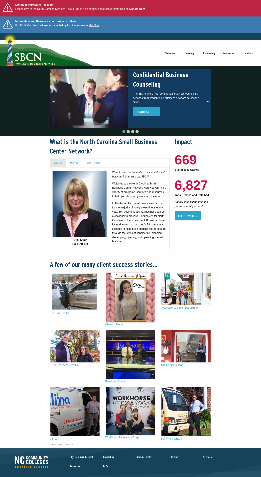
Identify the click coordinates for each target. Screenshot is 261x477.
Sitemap (174, 457)
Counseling (209, 54)
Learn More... (146, 112)
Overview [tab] (74, 163)
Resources (228, 54)
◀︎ (54, 102)
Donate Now (137, 8)
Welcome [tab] (58, 163)
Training (189, 54)
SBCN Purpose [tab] (93, 163)
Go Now (94, 25)
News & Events (143, 457)
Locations (248, 54)
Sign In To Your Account (81, 457)
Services (170, 54)
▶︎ (209, 102)
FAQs (105, 466)
